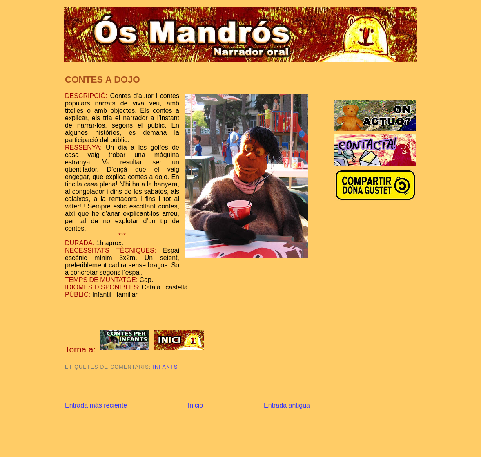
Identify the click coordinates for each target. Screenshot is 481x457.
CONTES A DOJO (102, 79)
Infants (165, 367)
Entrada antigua (287, 405)
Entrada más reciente (96, 405)
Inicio (195, 405)
